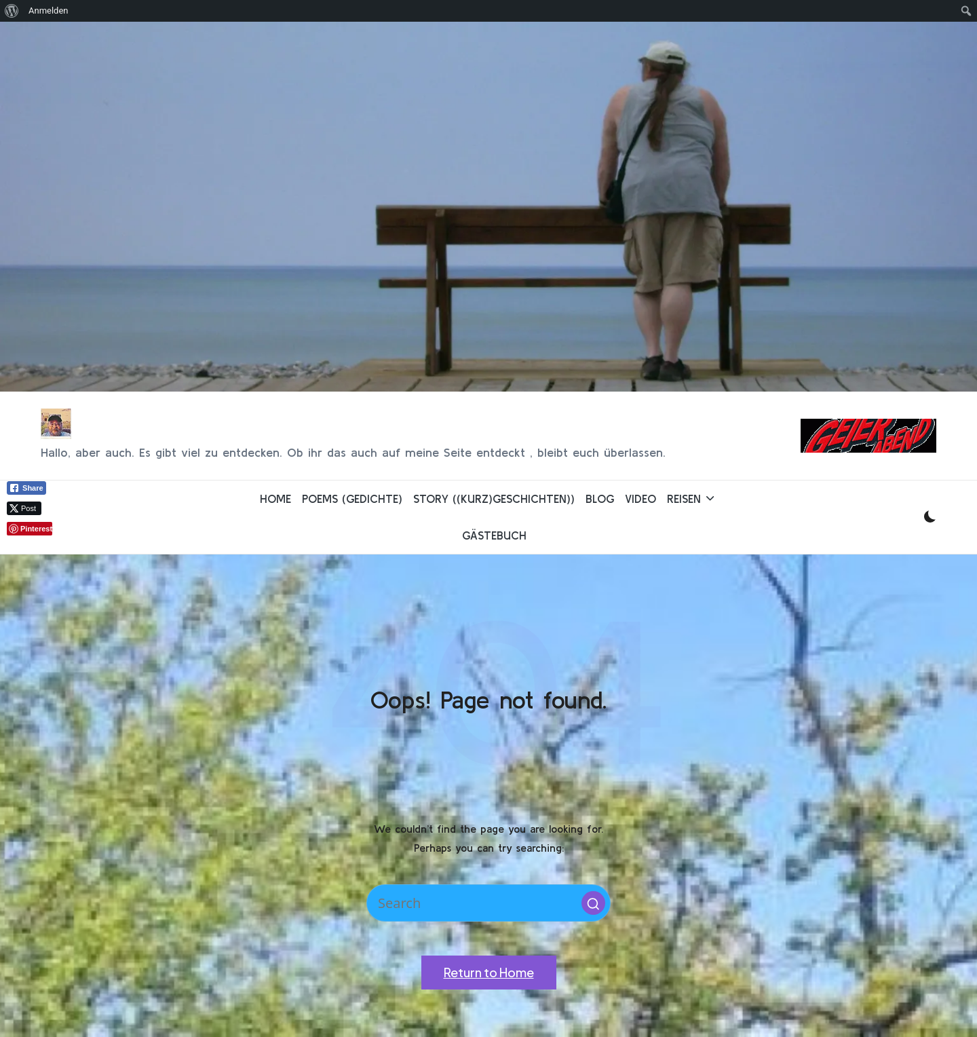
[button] (593, 903)
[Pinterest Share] (29, 528)
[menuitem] (12, 11)
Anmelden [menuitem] (48, 10)
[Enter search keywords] (488, 903)
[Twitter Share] (24, 508)
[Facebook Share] (26, 488)
